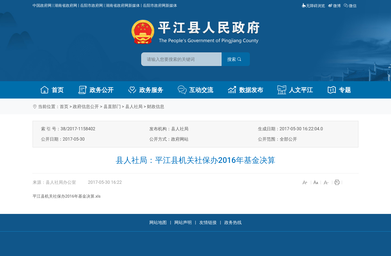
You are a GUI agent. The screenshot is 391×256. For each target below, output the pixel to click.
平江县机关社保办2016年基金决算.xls (66, 196)
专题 (339, 89)
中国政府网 (42, 5)
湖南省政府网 (65, 5)
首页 (52, 89)
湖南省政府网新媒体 (123, 5)
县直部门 (112, 106)
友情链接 (208, 222)
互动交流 (195, 89)
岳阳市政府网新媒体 (160, 5)
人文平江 (295, 89)
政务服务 (145, 89)
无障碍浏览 (313, 6)
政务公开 (95, 89)
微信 (351, 6)
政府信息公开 (86, 106)
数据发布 (245, 89)
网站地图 (158, 222)
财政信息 (155, 106)
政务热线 (233, 222)
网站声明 (183, 222)
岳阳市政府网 (91, 5)
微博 (335, 6)
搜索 (234, 59)
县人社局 (134, 106)
